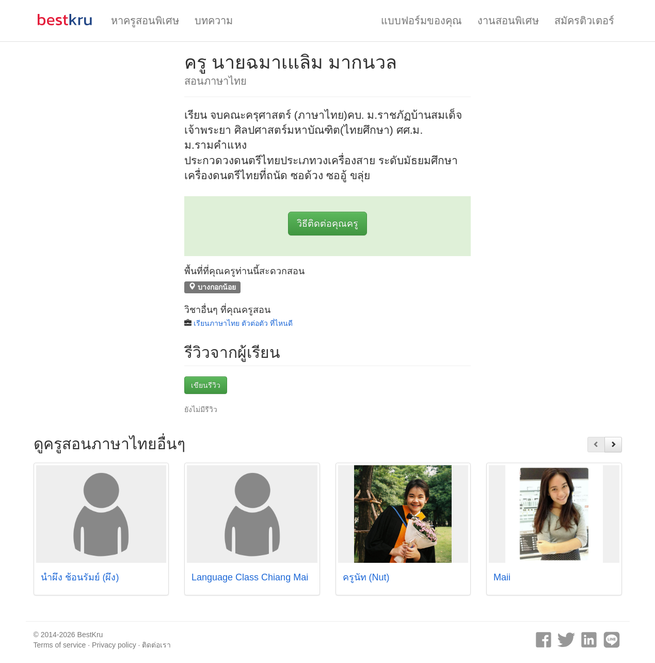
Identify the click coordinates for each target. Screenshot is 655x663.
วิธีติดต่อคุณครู (327, 223)
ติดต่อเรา (156, 645)
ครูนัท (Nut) (366, 577)
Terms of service (60, 645)
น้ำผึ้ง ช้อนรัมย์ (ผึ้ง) (80, 577)
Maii (501, 577)
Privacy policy (114, 645)
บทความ (214, 20)
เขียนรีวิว (205, 385)
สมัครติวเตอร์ (584, 20)
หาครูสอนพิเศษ (145, 20)
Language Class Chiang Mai (249, 577)
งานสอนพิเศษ (508, 20)
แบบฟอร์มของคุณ (421, 20)
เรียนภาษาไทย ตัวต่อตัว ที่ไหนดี (243, 323)
